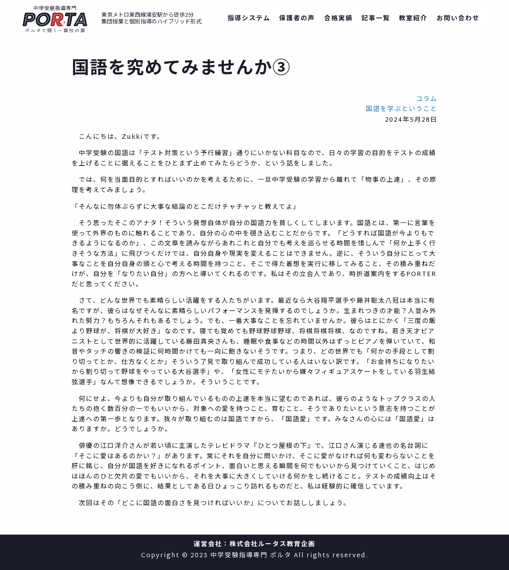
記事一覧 (375, 19)
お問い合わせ (458, 19)
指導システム (248, 19)
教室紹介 (413, 19)
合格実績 (338, 19)
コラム (426, 99)
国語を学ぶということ (401, 109)
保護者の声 (297, 19)
